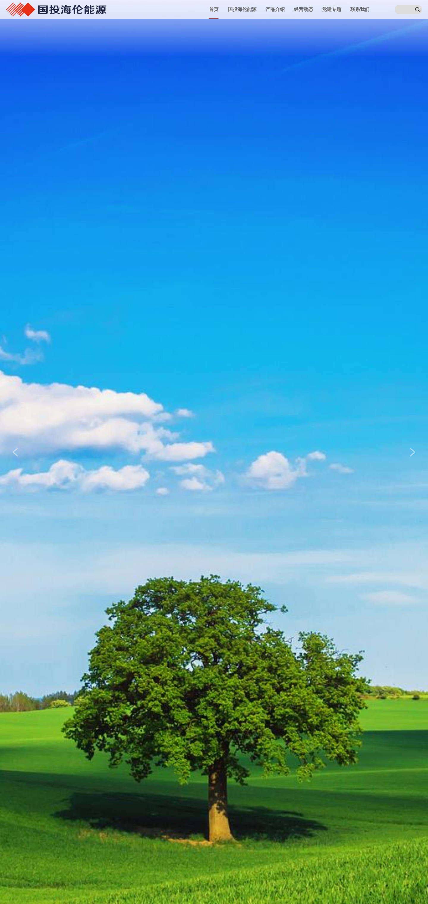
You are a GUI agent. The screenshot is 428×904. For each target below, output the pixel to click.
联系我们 (359, 9)
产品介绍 (275, 9)
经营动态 (303, 9)
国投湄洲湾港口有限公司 (56, 9)
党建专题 (331, 9)
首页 (213, 9)
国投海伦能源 (242, 9)
